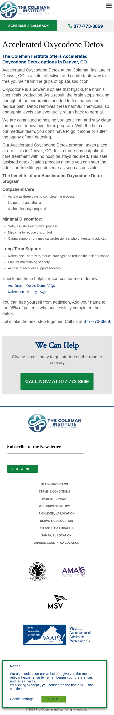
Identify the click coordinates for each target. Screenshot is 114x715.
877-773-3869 (88, 26)
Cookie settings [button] (21, 699)
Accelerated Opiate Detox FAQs (31, 286)
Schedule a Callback (28, 26)
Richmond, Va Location (56, 513)
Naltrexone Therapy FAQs (27, 292)
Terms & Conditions (54, 491)
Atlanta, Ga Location (56, 528)
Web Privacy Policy (54, 506)
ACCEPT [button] (53, 699)
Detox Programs (54, 484)
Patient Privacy (54, 499)
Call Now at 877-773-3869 (57, 381)
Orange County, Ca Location (56, 542)
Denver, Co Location (56, 521)
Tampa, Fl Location (56, 535)
